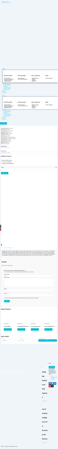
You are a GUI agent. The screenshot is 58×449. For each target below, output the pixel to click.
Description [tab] (6, 247)
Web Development (7, 110)
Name (5, 289)
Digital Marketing (7, 114)
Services (4, 96)
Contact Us (5, 119)
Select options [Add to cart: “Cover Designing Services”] (35, 329)
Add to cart (5, 173)
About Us (4, 117)
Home (4, 95)
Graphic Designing (7, 115)
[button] (29, 244)
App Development (7, 111)
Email (5, 293)
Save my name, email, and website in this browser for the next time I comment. (22, 298)
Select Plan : (4, 151)
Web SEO (5, 112)
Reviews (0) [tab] (10, 247)
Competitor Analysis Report (7, 163)
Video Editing (6, 116)
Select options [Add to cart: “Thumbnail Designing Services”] (21, 329)
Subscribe (52, 367)
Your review (7, 277)
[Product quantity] (29, 171)
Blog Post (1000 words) (6, 160)
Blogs (4, 118)
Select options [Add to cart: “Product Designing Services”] (48, 329)
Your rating (7, 274)
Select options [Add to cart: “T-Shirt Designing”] (8, 329)
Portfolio (4, 109)
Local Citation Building (6, 162)
